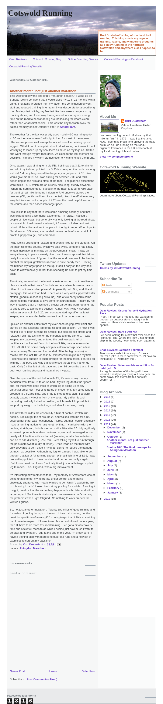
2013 (107, 415)
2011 (107, 424)
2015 (107, 406)
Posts (107, 285)
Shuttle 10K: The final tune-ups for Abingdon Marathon (129, 449)
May (110, 474)
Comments (110, 291)
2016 (107, 401)
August (112, 460)
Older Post (89, 671)
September (114, 456)
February (113, 487)
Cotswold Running (40, 13)
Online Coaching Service (83, 59)
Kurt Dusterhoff (33, 544)
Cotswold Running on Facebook (123, 59)
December (114, 427)
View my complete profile (116, 156)
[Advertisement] (126, 227)
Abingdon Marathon (33, 548)
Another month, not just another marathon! (128, 441)
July (110, 465)
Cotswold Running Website (25, 66)
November (114, 432)
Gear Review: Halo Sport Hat (118, 331)
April (110, 479)
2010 (107, 498)
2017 (107, 396)
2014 (107, 410)
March (111, 483)
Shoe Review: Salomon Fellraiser (121, 349)
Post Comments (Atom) (42, 679)
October (113, 436)
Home (53, 671)
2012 (107, 419)
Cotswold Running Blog (47, 59)
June (111, 469)
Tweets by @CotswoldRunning (120, 268)
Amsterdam (67, 126)
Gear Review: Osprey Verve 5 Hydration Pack (126, 312)
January (113, 492)
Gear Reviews (18, 59)
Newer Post (17, 671)
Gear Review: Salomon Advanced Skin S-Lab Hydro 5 (127, 367)
